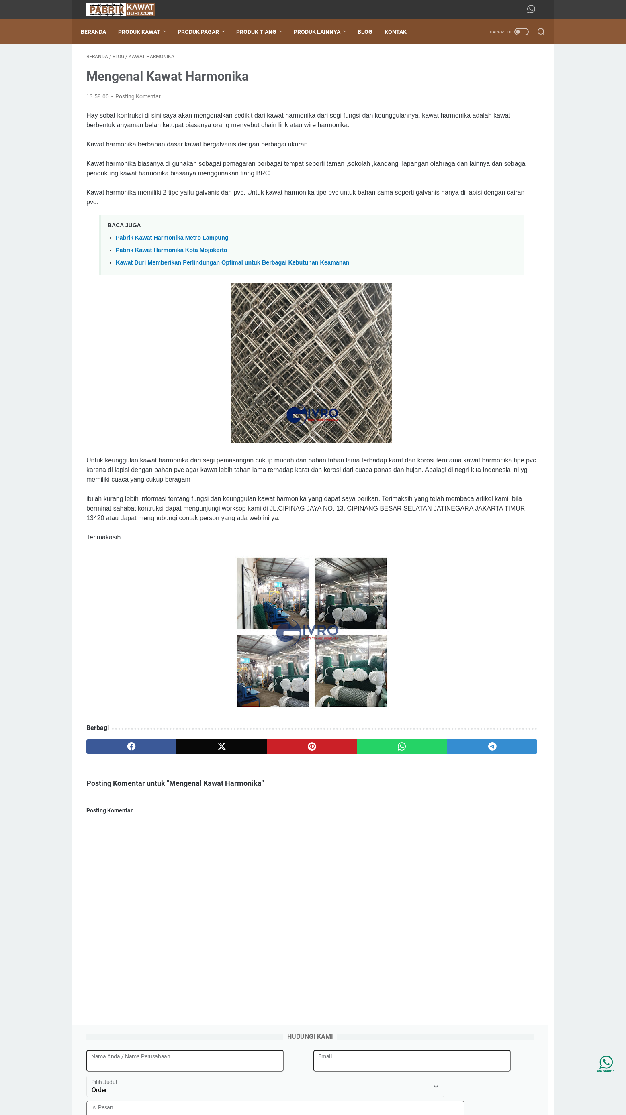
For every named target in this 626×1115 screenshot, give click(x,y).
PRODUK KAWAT (145, 31)
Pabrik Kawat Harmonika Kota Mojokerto (171, 275)
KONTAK (401, 31)
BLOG (370, 31)
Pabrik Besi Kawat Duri (324, 1102)
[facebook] (116, 790)
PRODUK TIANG (262, 31)
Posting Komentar (138, 102)
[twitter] (177, 790)
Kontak (349, 1086)
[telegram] (359, 790)
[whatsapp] (299, 790)
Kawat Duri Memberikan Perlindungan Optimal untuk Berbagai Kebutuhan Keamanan (232, 287)
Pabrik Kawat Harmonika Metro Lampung (172, 262)
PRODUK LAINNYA (322, 31)
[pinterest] (238, 790)
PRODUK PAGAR (204, 31)
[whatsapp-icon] (534, 9)
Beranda (99, 31)
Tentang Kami (314, 1086)
